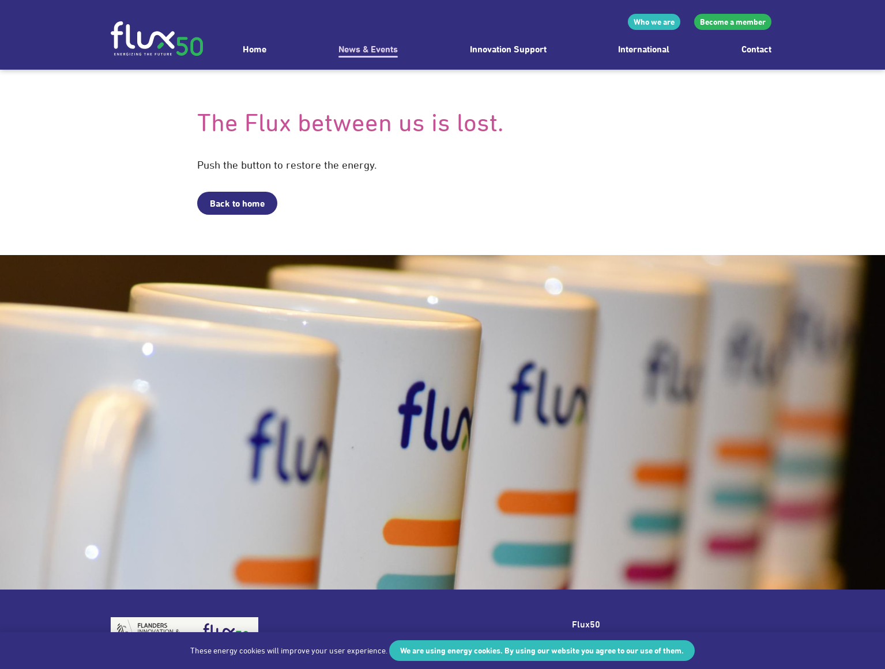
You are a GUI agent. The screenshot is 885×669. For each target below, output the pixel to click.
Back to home (237, 203)
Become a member (733, 21)
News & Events (368, 49)
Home (254, 49)
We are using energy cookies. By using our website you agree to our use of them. (542, 650)
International (643, 49)
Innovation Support (508, 49)
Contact (756, 49)
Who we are (654, 21)
